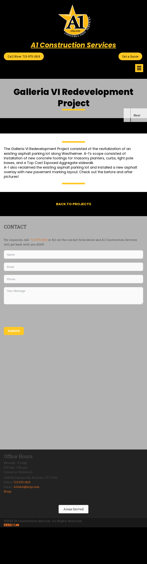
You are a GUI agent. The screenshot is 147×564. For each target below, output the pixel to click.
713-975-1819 (38, 276)
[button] (127, 152)
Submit (14, 367)
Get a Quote (130, 56)
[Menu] (139, 68)
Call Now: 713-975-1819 (24, 56)
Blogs (7, 528)
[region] (73, 144)
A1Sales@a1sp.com (26, 523)
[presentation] (33, 352)
